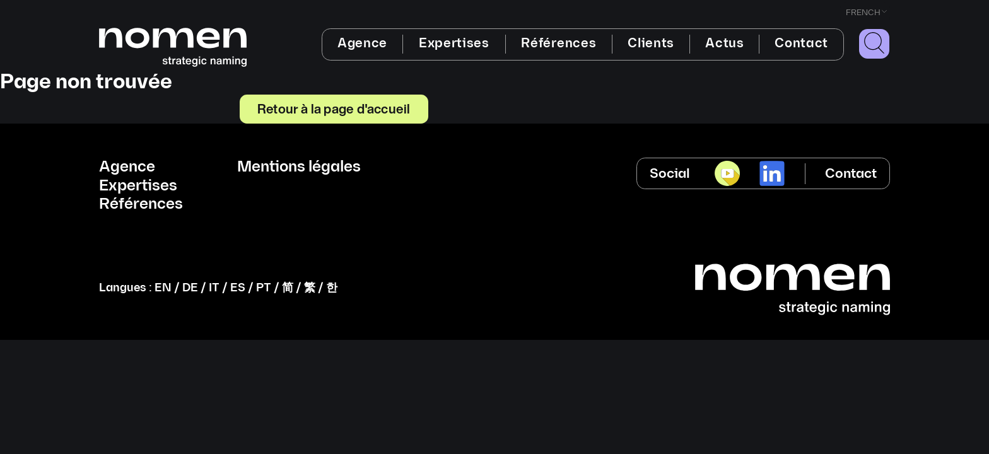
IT (214, 288)
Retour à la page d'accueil (333, 108)
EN (163, 288)
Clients (651, 43)
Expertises (454, 43)
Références (558, 43)
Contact (801, 43)
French (863, 13)
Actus (724, 43)
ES (237, 288)
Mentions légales (299, 167)
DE (190, 288)
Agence (362, 43)
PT (263, 288)
